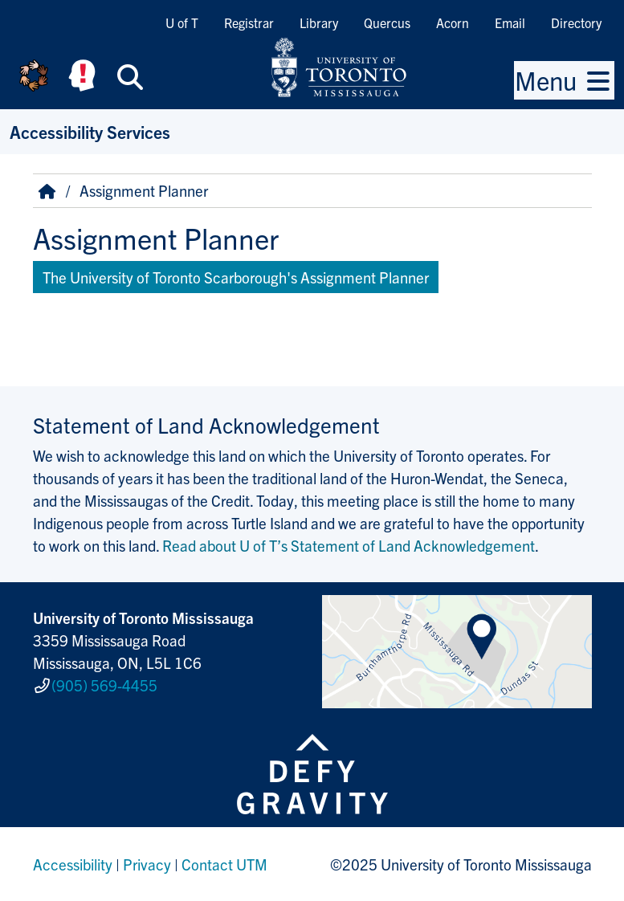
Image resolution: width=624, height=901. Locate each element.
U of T (181, 22)
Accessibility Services (90, 131)
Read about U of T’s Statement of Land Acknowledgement (348, 545)
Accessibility (72, 864)
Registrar (249, 22)
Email (510, 22)
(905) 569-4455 (104, 685)
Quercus (387, 22)
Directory (576, 22)
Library (319, 22)
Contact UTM (224, 864)
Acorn (452, 22)
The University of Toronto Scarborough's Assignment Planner (236, 277)
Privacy (147, 864)
